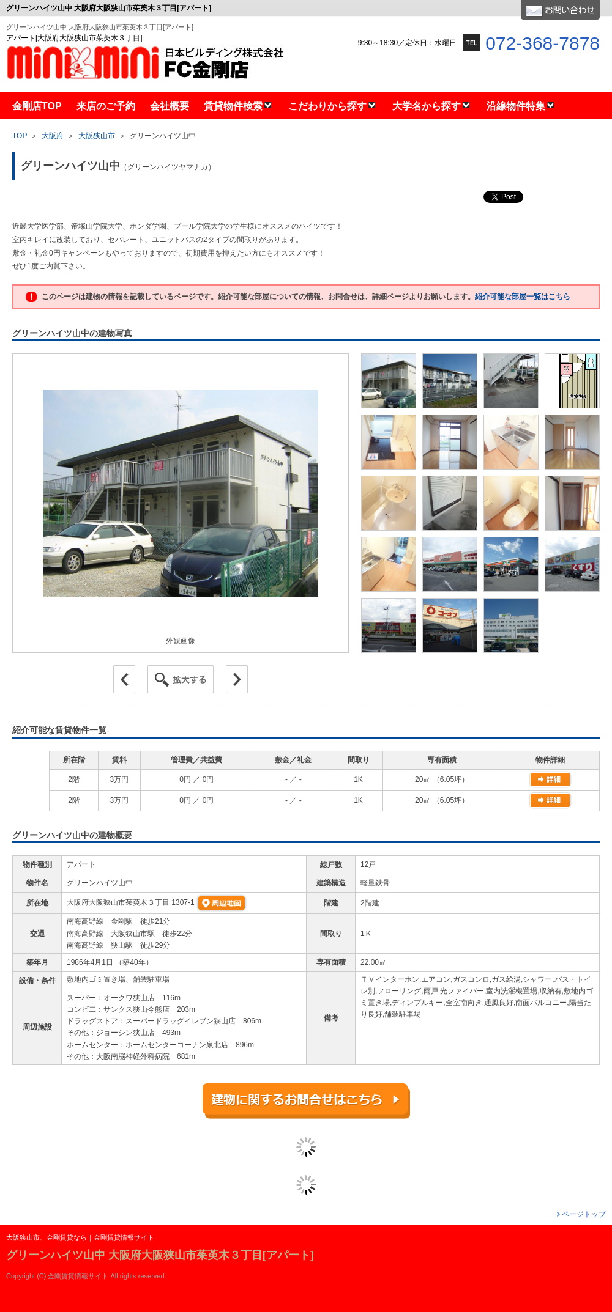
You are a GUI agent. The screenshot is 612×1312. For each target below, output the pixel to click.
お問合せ (560, 10)
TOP (19, 135)
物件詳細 (550, 779)
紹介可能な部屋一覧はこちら (522, 296)
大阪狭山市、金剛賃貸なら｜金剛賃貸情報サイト (80, 1237)
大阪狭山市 (96, 135)
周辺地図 (221, 903)
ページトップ (584, 1214)
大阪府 (53, 135)
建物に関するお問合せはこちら (306, 1101)
